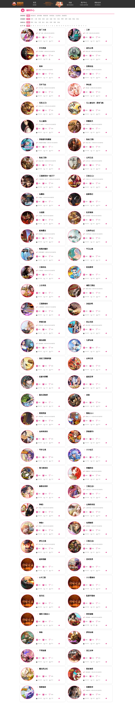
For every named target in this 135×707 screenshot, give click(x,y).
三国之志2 (89, 541)
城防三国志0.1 (43, 614)
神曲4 (40, 523)
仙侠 (47, 19)
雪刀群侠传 (42, 468)
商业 (73, 19)
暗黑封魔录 (42, 249)
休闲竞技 (51, 15)
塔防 (55, 22)
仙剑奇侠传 (42, 431)
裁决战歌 (41, 340)
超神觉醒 (41, 559)
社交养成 (58, 15)
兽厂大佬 (41, 30)
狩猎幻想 (41, 322)
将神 (40, 66)
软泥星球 (88, 267)
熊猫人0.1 (89, 413)
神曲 (40, 632)
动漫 (51, 19)
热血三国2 (89, 139)
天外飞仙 (41, 85)
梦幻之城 (41, 541)
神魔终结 (88, 468)
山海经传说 (89, 504)
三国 (36, 19)
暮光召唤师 (42, 395)
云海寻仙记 (89, 231)
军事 (62, 19)
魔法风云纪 (42, 669)
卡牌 (39, 22)
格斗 (43, 22)
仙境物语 (88, 523)
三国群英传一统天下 (46, 176)
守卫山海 (88, 249)
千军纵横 (41, 650)
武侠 (43, 19)
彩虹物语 (88, 669)
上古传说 (41, 285)
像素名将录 (42, 486)
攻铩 (87, 395)
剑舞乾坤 (88, 687)
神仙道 (87, 85)
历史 (58, 19)
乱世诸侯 (88, 212)
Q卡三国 (41, 577)
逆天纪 (40, 596)
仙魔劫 (40, 194)
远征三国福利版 (44, 358)
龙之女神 (88, 650)
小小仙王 (88, 450)
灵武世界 (88, 559)
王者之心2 (89, 176)
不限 (28, 15)
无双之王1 (42, 103)
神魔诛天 (88, 121)
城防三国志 (89, 285)
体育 (66, 19)
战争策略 (39, 15)
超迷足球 (88, 377)
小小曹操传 (89, 577)
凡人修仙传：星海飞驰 (93, 103)
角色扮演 (33, 15)
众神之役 (88, 358)
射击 (47, 22)
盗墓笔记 (88, 194)
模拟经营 (45, 15)
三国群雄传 (42, 304)
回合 (36, 22)
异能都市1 (89, 431)
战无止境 (88, 48)
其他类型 (64, 15)
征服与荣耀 (42, 377)
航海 (70, 19)
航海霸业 (41, 231)
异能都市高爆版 (44, 139)
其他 (77, 19)
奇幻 (55, 19)
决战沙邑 (88, 304)
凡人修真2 (42, 121)
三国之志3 (89, 486)
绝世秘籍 (88, 614)
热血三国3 (42, 158)
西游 (39, 19)
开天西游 (41, 48)
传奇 (32, 19)
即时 (32, 22)
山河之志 (88, 158)
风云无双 (88, 322)
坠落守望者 (89, 596)
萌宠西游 (41, 413)
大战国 (40, 212)
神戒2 (40, 504)
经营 (51, 22)
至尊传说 (88, 66)
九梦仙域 (88, 340)
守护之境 (41, 450)
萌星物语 (41, 687)
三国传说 (41, 267)
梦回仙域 (88, 632)
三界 (87, 30)
